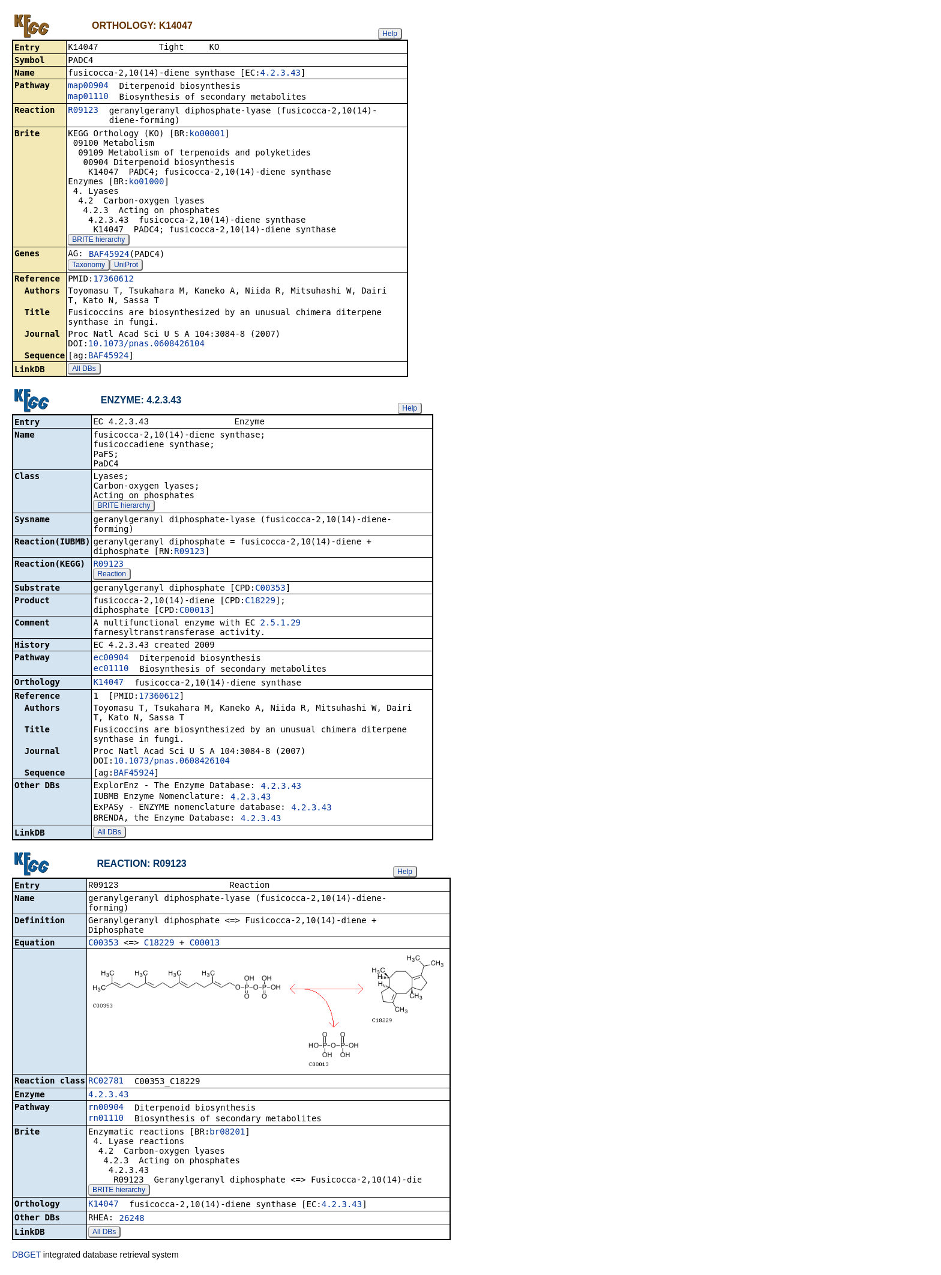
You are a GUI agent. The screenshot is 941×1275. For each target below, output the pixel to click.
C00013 (194, 612)
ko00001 (207, 134)
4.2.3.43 (280, 74)
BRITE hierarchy (98, 241)
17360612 (113, 280)
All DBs (83, 370)
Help (389, 33)
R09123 (83, 111)
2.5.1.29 (280, 625)
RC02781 (106, 1084)
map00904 (88, 86)
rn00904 (106, 1110)
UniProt (126, 266)
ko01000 (146, 182)
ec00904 (110, 660)
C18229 (260, 602)
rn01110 (106, 1121)
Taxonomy (88, 266)
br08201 (227, 1135)
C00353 (270, 590)
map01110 (88, 97)
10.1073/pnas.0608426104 (146, 344)
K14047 (108, 684)
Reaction (111, 576)
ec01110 (110, 670)
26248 (132, 1221)
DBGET (26, 1258)
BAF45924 (109, 255)
